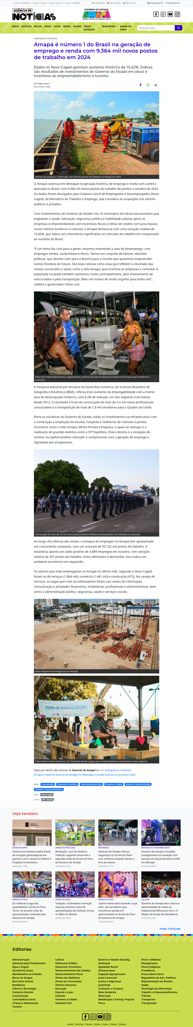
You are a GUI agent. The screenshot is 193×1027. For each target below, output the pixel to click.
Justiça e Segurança (109, 981)
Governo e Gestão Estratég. (138, 784)
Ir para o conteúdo (22, 3)
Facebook (125, 770)
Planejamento (149, 963)
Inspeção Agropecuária (111, 974)
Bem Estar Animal (22, 981)
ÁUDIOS (77, 26)
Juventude (104, 985)
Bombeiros (18, 985)
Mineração (104, 995)
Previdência (148, 970)
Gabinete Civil (63, 1003)
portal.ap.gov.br (155, 3)
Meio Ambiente (107, 992)
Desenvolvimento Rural (91, 784)
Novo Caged (47, 794)
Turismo (17, 1006)
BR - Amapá (48, 799)
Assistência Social (22, 970)
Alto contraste (114, 3)
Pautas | (90, 1024)
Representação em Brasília (156, 981)
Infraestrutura (106, 970)
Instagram (111, 770)
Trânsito (146, 995)
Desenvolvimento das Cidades (72, 970)
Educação (60, 988)
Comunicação (48, 784)
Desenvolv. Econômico (67, 784)
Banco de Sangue (22, 977)
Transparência (172, 3)
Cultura (59, 959)
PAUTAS (38, 26)
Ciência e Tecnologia (24, 988)
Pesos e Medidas (151, 959)
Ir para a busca (56, 3)
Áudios (122, 1024)
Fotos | (106, 1024)
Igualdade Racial (108, 967)
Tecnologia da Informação (156, 988)
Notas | (99, 1024)
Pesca (101, 1003)
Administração (20, 959)
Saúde (145, 985)
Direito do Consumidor (68, 981)
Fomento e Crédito (114, 784)
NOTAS (47, 26)
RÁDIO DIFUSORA (89, 28)
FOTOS (57, 26)
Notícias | (80, 1024)
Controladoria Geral (24, 999)
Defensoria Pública (66, 963)
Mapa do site (129, 3)
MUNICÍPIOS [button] (109, 26)
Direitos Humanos (65, 985)
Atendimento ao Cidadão (27, 974)
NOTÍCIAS (26, 26)
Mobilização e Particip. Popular (116, 999)
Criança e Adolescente (25, 1003)
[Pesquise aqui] (178, 27)
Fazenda (60, 995)
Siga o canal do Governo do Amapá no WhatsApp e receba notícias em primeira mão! (85, 774)
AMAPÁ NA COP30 (125, 28)
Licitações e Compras (110, 988)
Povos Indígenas (151, 967)
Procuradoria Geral (152, 974)
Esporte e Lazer (64, 992)
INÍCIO (15, 26)
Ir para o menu (40, 3)
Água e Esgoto (20, 967)
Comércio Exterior (22, 992)
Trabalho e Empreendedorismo (49, 789)
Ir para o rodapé (72, 3)
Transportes (148, 999)
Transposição (149, 1003)
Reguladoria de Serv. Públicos (158, 977)
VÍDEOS (67, 26)
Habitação (104, 963)
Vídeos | (114, 1024)
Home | (71, 1024)
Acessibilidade (98, 3)
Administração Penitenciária (29, 963)
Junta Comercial (107, 977)
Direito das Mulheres (67, 977)
